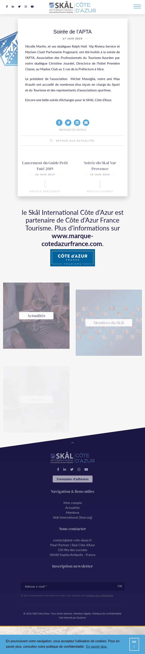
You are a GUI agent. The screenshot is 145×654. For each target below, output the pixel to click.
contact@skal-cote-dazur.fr (72, 540)
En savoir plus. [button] (96, 646)
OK (120, 586)
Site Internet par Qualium (72, 617)
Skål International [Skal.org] (72, 517)
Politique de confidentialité (106, 613)
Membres (72, 512)
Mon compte (72, 503)
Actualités (72, 507)
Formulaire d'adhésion (72, 479)
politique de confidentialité (100, 595)
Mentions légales (82, 613)
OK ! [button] (134, 644)
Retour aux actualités (72, 144)
